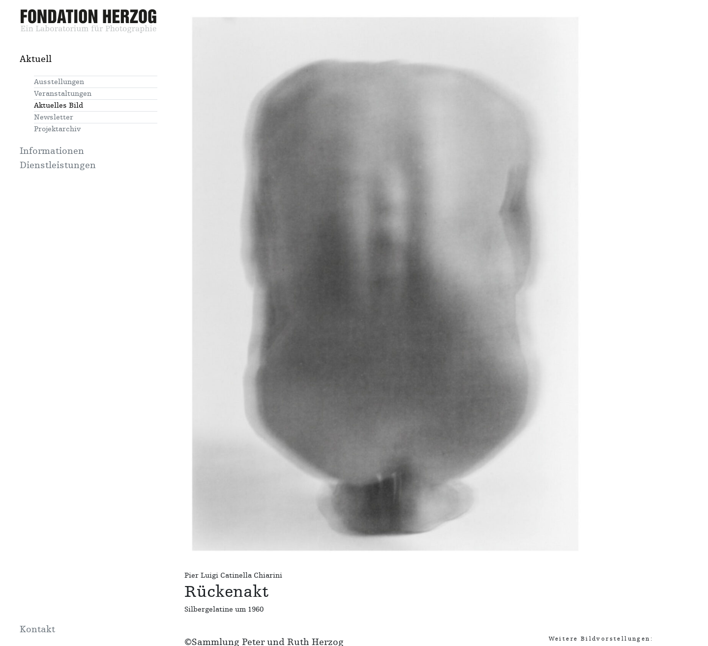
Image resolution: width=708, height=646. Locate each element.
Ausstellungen (59, 82)
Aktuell (36, 59)
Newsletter (53, 117)
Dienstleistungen (58, 165)
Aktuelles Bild (58, 105)
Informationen (52, 151)
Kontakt (37, 629)
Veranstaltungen (62, 93)
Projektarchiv (57, 129)
